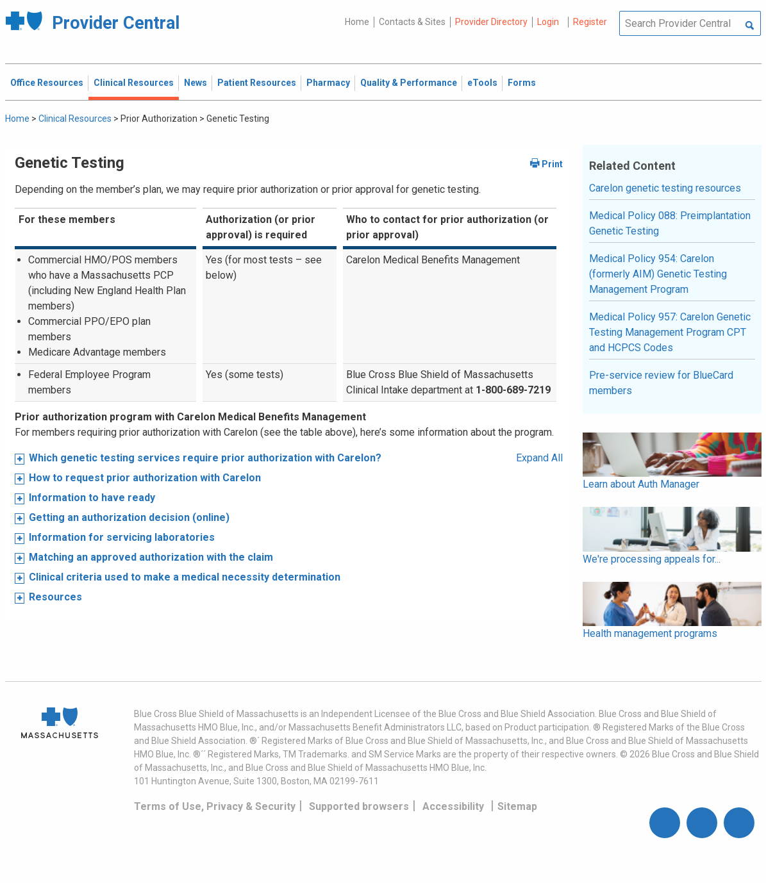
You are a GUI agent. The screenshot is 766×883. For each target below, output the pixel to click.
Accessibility (453, 806)
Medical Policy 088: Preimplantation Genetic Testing (670, 223)
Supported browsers (359, 806)
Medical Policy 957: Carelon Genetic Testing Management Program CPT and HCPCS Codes (670, 332)
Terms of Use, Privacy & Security (215, 806)
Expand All (539, 458)
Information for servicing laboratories (122, 537)
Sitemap (517, 806)
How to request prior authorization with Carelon (145, 478)
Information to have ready (92, 497)
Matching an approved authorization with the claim (151, 557)
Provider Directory (491, 22)
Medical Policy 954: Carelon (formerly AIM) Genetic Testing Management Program (658, 273)
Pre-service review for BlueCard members (661, 383)
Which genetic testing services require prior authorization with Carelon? (205, 458)
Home (357, 22)
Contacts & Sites (412, 22)
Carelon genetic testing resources (665, 188)
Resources (55, 597)
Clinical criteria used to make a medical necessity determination (184, 577)
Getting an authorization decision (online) (129, 517)
